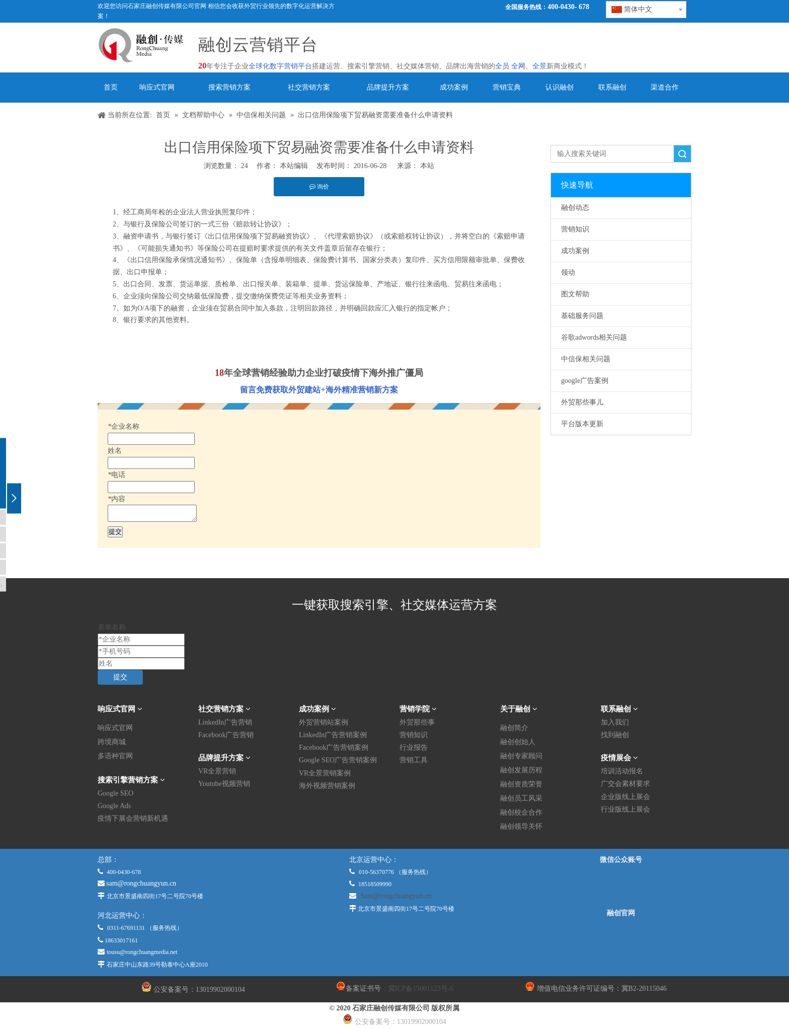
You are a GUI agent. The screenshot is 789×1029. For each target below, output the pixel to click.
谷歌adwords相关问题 (594, 337)
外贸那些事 (417, 722)
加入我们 (615, 722)
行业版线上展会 (625, 809)
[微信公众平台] (621, 886)
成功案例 (575, 251)
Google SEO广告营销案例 (338, 760)
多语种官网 (115, 756)
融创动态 (575, 207)
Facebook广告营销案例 (333, 747)
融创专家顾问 (521, 756)
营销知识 (575, 229)
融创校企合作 (521, 812)
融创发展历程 (521, 770)
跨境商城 (112, 742)
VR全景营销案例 (325, 773)
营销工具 (414, 760)
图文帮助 (575, 294)
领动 (568, 272)
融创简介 (514, 728)
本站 (427, 166)
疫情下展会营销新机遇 (133, 818)
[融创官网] (620, 940)
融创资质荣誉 (521, 784)
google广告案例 (584, 380)
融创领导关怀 (521, 826)
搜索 (682, 153)
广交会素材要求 (625, 783)
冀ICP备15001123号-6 (421, 988)
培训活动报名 (622, 771)
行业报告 (414, 747)
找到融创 (615, 735)
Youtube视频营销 (224, 783)
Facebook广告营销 (226, 735)
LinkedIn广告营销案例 (333, 735)
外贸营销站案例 (323, 722)
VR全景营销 (217, 771)
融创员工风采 (521, 798)
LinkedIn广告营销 (225, 722)
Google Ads (114, 806)
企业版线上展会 (625, 797)
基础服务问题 (582, 316)
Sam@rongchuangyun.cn (396, 896)
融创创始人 (517, 742)
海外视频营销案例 (327, 785)
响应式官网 (115, 728)
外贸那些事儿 (582, 402)
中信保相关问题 (585, 359)
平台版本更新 (582, 424)
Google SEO (115, 793)
